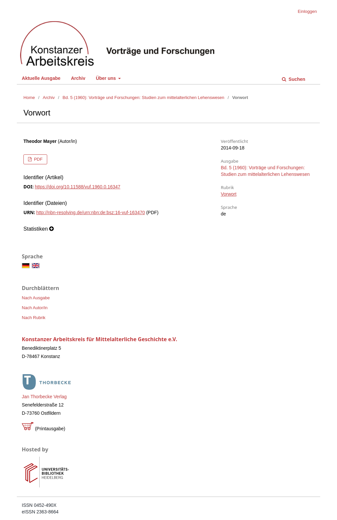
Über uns (106, 78)
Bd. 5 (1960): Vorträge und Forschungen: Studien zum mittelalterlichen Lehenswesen (143, 97)
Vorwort (228, 194)
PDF (38, 159)
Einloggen (307, 11)
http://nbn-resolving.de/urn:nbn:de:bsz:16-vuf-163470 (90, 212)
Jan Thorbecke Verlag (44, 396)
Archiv (78, 78)
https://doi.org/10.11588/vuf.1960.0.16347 (77, 186)
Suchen (296, 79)
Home (29, 97)
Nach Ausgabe (36, 297)
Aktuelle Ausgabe (41, 78)
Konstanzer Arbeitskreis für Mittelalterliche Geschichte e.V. (99, 339)
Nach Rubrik (34, 317)
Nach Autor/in (35, 307)
